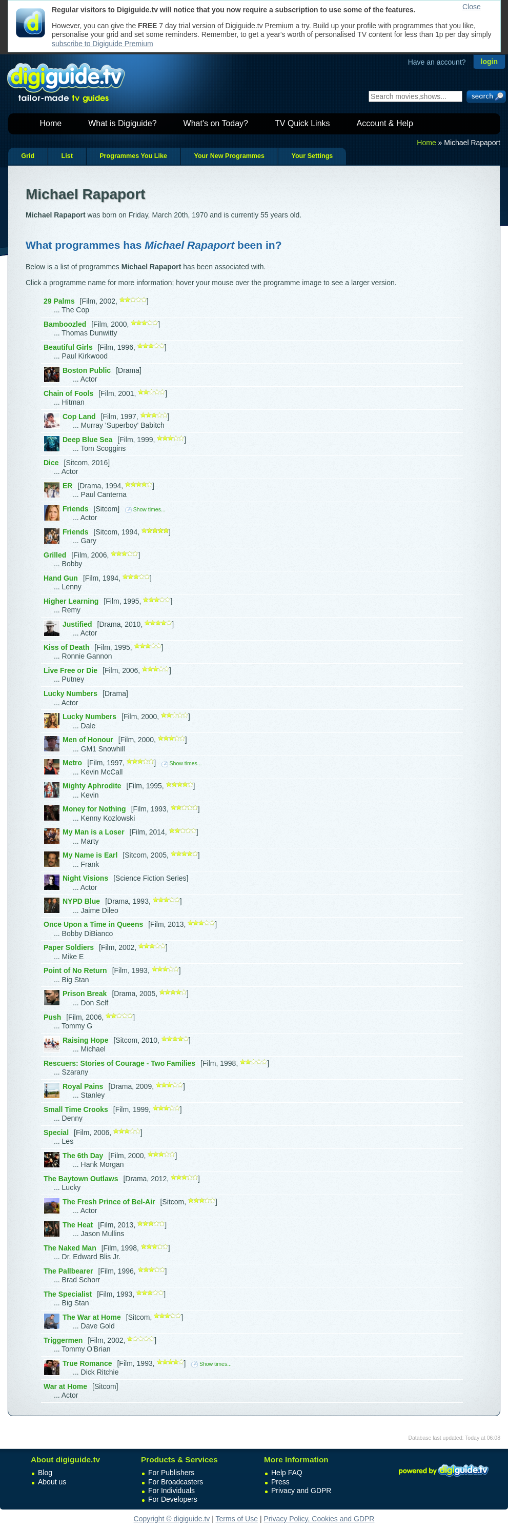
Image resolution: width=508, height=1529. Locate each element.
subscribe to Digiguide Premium (102, 43)
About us (52, 1482)
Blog (45, 1472)
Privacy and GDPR (301, 1490)
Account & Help (385, 123)
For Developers (172, 1499)
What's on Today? (216, 123)
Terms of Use (237, 1519)
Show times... (145, 509)
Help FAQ (286, 1472)
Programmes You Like (133, 156)
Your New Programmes (229, 156)
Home (51, 123)
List (66, 156)
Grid (27, 156)
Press (280, 1482)
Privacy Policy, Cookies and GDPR (318, 1519)
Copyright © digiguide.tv (172, 1519)
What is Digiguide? (122, 123)
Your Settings (312, 156)
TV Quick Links (302, 123)
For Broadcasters (175, 1482)
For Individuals (171, 1490)
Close (471, 7)
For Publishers (171, 1472)
